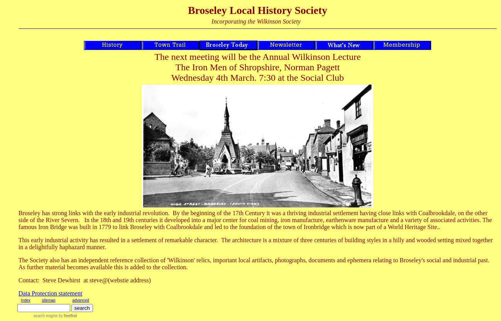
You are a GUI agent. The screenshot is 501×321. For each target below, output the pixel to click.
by (67, 316)
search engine (46, 316)
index (25, 300)
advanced (80, 300)
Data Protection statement (50, 293)
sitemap (48, 300)
